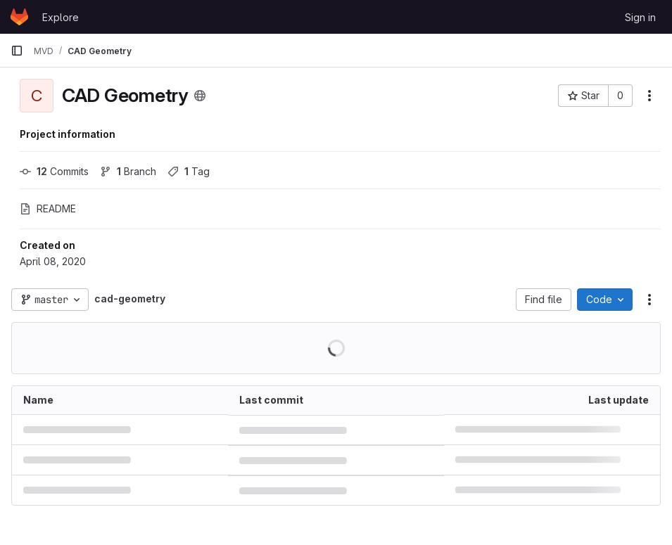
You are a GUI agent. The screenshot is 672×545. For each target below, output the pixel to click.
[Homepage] (19, 17)
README (48, 208)
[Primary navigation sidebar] (17, 50)
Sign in (640, 17)
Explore (60, 17)
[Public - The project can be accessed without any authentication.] (199, 95)
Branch (128, 171)
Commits (54, 171)
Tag (188, 171)
